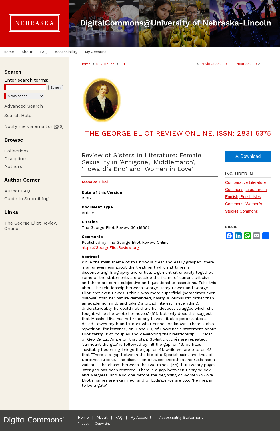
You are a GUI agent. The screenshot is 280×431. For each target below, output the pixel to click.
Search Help (17, 115)
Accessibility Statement (181, 417)
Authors (13, 166)
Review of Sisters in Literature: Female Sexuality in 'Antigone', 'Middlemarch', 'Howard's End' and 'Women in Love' (141, 162)
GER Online (105, 64)
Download (248, 156)
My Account (140, 417)
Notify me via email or (33, 126)
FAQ (119, 417)
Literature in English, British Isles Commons (246, 196)
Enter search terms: (26, 80)
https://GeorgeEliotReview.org (110, 247)
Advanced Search (23, 106)
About (102, 417)
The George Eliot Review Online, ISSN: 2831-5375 (178, 133)
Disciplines (16, 158)
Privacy (83, 424)
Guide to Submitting (26, 198)
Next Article (247, 64)
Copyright (102, 424)
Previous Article (213, 64)
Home (86, 64)
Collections (16, 151)
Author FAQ (17, 191)
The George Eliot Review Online (30, 225)
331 (122, 64)
